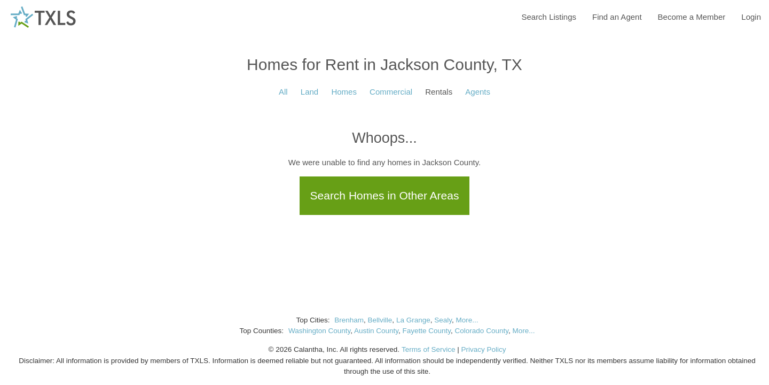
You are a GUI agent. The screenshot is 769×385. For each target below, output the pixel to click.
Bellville (380, 320)
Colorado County (481, 331)
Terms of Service (429, 349)
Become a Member (692, 16)
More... (467, 320)
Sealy (443, 320)
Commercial (391, 91)
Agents (477, 91)
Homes (344, 91)
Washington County (319, 331)
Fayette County (427, 331)
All (283, 91)
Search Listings (548, 16)
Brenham (349, 320)
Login (751, 16)
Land (309, 91)
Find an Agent (617, 16)
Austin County (376, 331)
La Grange (413, 320)
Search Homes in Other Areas (384, 195)
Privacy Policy (483, 349)
